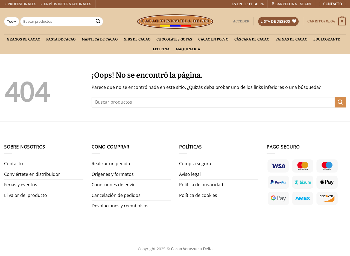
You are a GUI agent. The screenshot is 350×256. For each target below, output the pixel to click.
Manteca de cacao (100, 39)
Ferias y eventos (20, 185)
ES (234, 4)
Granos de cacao (23, 39)
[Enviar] (98, 21)
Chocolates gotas (174, 39)
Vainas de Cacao (291, 39)
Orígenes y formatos (113, 174)
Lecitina (161, 49)
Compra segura (195, 164)
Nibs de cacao (137, 39)
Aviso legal (190, 174)
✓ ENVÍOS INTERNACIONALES (65, 4)
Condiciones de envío (114, 185)
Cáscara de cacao (251, 39)
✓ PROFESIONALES (20, 4)
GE (255, 4)
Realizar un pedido (111, 164)
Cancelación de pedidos (116, 195)
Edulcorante (326, 39)
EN (239, 4)
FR (245, 4)
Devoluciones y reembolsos (120, 206)
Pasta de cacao (61, 39)
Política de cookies (198, 195)
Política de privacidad (201, 185)
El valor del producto (25, 195)
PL (261, 4)
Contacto (13, 164)
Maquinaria (188, 49)
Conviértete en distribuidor (32, 174)
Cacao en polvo (213, 39)
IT (250, 4)
